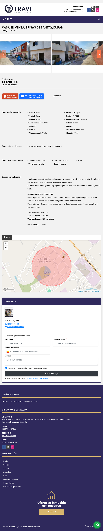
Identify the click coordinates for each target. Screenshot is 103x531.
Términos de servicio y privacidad (37, 378)
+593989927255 (76, 9)
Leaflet (80, 291)
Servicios (7, 472)
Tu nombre (9, 339)
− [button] (6, 248)
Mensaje (8, 356)
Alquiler (6, 468)
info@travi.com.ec (9, 442)
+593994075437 (13, 324)
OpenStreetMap (95, 291)
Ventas (6, 465)
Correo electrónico (60, 339)
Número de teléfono (12, 348)
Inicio (5, 461)
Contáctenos (8, 483)
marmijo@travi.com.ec (15, 327)
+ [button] (6, 244)
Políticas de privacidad (12, 487)
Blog (5, 476)
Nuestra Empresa (10, 479)
